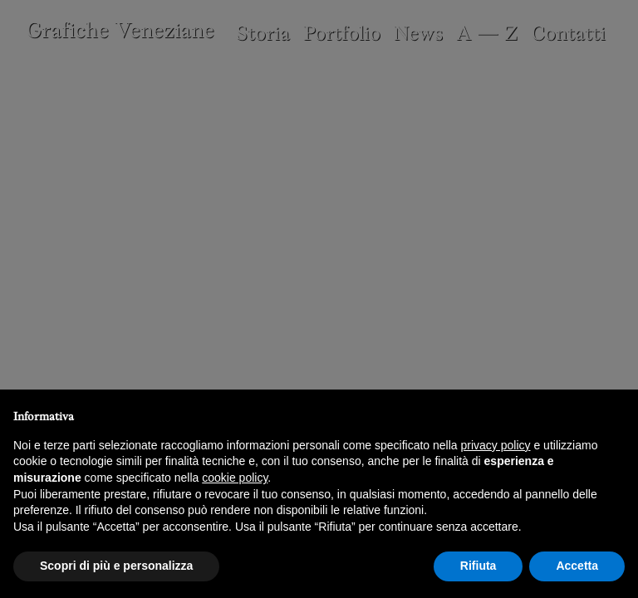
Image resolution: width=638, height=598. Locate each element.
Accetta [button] (577, 565)
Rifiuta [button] (478, 565)
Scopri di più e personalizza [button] (116, 565)
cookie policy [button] (234, 477)
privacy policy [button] (496, 445)
